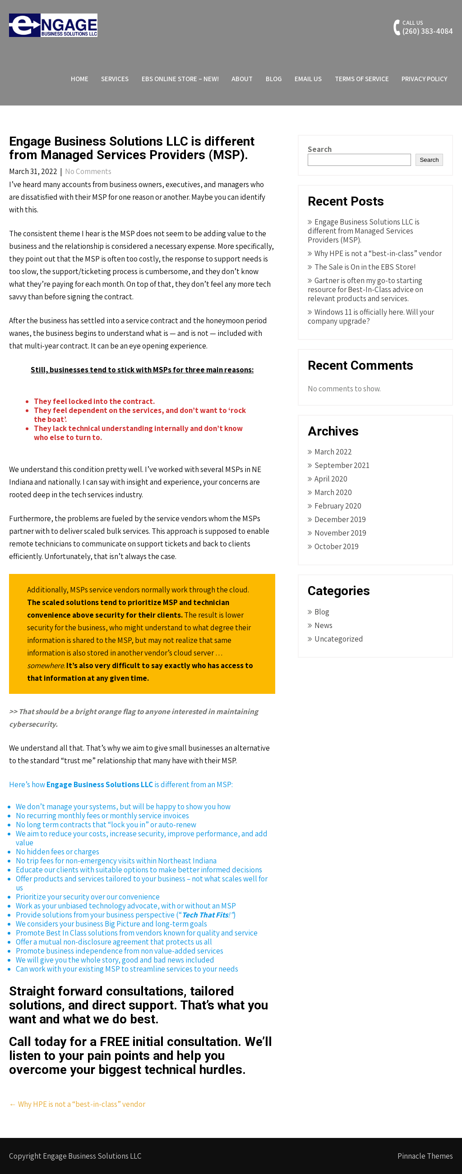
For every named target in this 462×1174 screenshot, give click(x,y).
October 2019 (336, 546)
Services (115, 78)
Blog (274, 78)
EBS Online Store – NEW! (180, 78)
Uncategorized (338, 639)
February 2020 (337, 506)
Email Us (308, 78)
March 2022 (333, 452)
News (323, 625)
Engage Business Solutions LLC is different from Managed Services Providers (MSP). (364, 231)
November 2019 (340, 533)
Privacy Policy (424, 78)
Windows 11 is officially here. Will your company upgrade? (371, 316)
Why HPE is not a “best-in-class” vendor (77, 1104)
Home (79, 78)
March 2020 (333, 492)
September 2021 (342, 465)
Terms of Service (362, 78)
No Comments (88, 171)
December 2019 (340, 519)
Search (320, 149)
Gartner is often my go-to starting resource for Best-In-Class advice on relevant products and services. (365, 289)
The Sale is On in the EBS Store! (365, 267)
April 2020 (330, 479)
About (242, 78)
